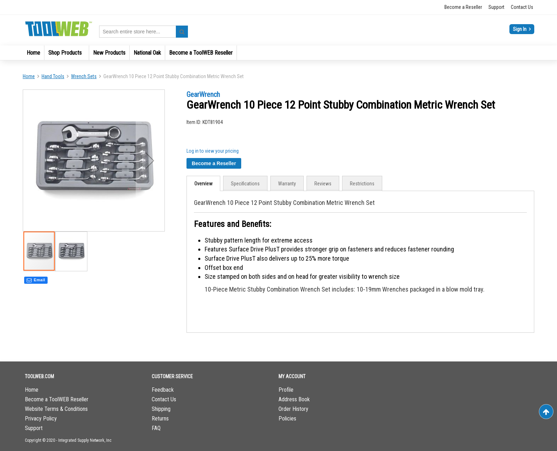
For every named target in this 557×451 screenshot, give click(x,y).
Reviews (322, 183)
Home (29, 76)
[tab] (203, 183)
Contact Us (522, 7)
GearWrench (203, 94)
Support (496, 7)
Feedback (163, 389)
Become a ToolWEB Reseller (56, 399)
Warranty (287, 183)
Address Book (294, 399)
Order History (293, 409)
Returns (160, 418)
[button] (150, 160)
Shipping (161, 409)
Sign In (520, 29)
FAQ (156, 428)
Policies (287, 418)
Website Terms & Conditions (56, 409)
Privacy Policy (41, 418)
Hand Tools (53, 76)
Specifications (245, 183)
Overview (203, 183)
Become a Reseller (463, 7)
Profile (285, 389)
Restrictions (362, 183)
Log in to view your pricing (212, 151)
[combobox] (143, 32)
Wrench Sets (84, 76)
